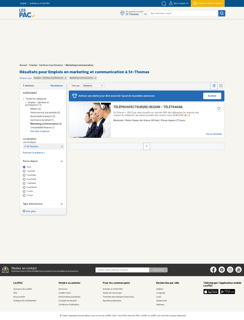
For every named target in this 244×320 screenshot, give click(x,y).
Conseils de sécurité (68, 300)
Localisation (29, 138)
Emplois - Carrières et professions (46, 65)
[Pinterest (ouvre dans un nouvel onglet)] (222, 272)
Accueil (23, 65)
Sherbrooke (161, 300)
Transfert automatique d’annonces (118, 297)
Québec (159, 289)
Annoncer (63, 289)
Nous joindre (19, 297)
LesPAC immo (65, 293)
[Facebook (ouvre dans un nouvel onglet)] (213, 272)
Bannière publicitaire (112, 300)
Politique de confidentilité (24, 300)
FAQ (15, 293)
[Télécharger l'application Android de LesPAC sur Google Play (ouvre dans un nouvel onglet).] (227, 293)
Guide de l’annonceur (112, 293)
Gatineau (160, 304)
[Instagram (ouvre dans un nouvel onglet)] (230, 272)
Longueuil (160, 293)
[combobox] (183, 13)
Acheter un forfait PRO (113, 289)
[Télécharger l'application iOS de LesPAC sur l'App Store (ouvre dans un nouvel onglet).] (211, 293)
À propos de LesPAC (22, 289)
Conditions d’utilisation (69, 304)
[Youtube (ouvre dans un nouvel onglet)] (239, 272)
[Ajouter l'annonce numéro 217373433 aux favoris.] (218, 109)
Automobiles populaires (69, 297)
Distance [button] (87, 85)
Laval (158, 297)
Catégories (30, 93)
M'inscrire (158, 269)
